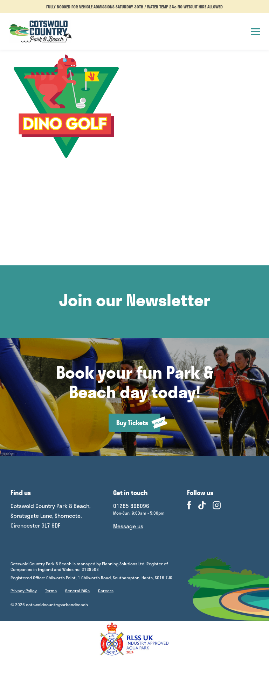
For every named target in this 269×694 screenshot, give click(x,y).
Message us (128, 526)
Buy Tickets (138, 422)
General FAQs (77, 590)
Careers (105, 590)
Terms (51, 590)
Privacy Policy (24, 590)
